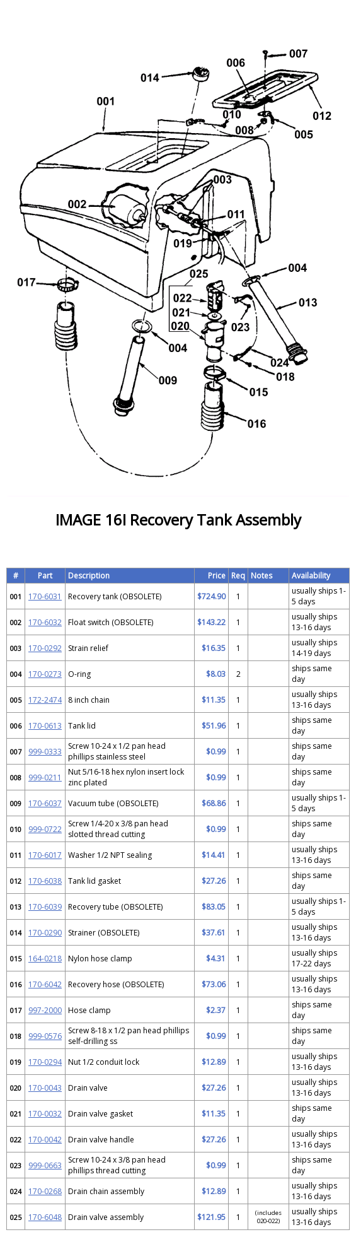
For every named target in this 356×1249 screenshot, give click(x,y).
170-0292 (45, 648)
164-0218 (45, 958)
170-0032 (45, 1113)
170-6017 (45, 855)
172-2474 (45, 700)
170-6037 (45, 803)
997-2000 (45, 1010)
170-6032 (45, 622)
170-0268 (45, 1191)
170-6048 (45, 1217)
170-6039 (45, 906)
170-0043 (45, 1087)
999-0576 (45, 1036)
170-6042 (45, 984)
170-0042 (45, 1139)
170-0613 (45, 725)
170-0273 (45, 674)
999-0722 (45, 829)
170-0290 (45, 932)
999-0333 (45, 751)
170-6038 (45, 881)
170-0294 (45, 1062)
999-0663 (45, 1165)
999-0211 (45, 777)
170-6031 (45, 596)
